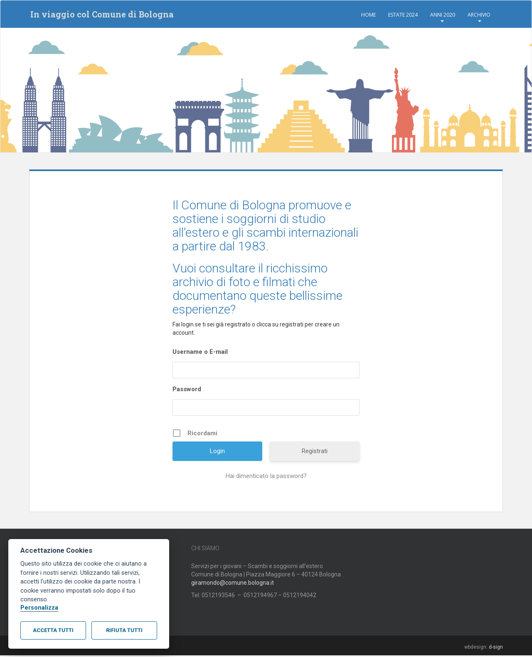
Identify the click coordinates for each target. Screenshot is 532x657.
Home (368, 14)
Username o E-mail (200, 353)
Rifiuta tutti (124, 630)
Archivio (479, 14)
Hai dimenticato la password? (266, 477)
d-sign (496, 649)
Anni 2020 (442, 14)
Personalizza (39, 607)
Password (186, 391)
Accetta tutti (53, 630)
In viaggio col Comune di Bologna (100, 15)
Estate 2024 (403, 14)
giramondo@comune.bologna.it (232, 584)
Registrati (315, 452)
